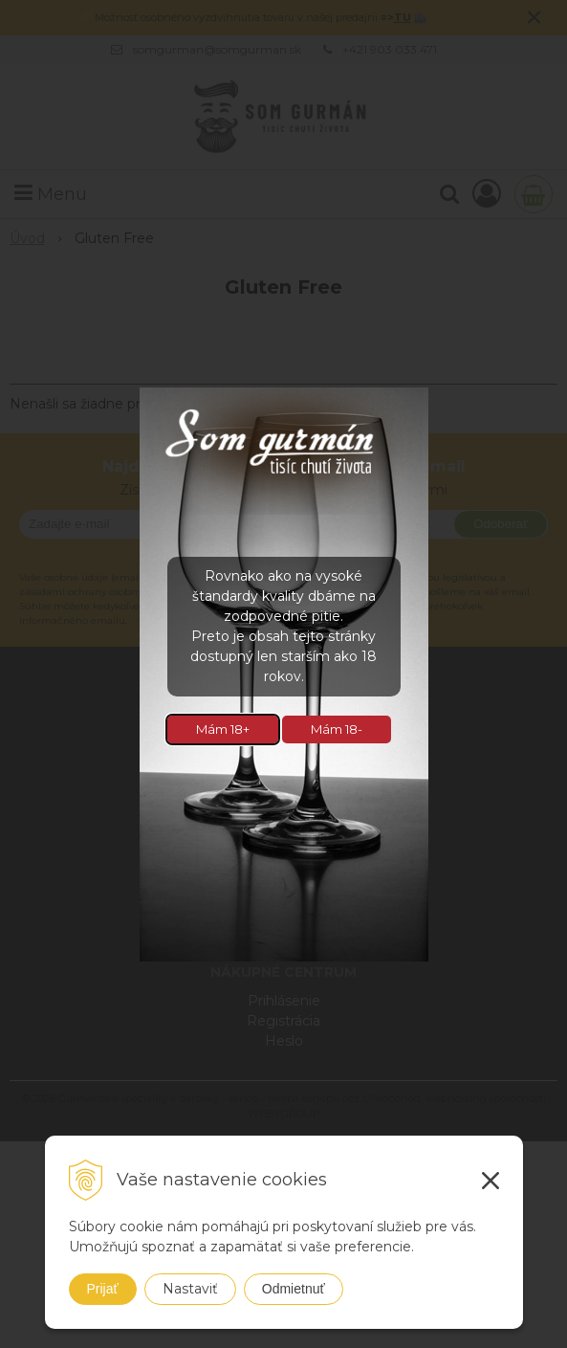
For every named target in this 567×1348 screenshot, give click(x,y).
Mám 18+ (223, 729)
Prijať (103, 1288)
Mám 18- (336, 729)
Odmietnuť (293, 1288)
